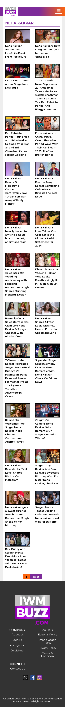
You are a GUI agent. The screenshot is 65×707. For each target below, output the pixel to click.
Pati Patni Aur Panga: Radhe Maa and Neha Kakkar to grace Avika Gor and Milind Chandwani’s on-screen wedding (17, 144)
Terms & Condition (47, 655)
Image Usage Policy (47, 641)
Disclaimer (17, 650)
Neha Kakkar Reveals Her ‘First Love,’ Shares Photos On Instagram (16, 472)
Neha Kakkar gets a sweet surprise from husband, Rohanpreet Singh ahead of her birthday (17, 516)
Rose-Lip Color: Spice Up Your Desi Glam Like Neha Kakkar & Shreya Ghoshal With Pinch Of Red (17, 327)
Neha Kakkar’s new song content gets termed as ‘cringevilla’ (47, 51)
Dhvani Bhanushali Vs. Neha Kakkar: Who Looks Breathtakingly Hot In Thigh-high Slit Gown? (47, 278)
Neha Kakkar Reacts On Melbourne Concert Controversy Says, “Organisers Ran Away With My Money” (16, 191)
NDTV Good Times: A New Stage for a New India (17, 84)
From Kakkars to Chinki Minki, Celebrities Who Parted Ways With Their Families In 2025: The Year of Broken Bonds (46, 144)
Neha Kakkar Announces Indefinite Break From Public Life (15, 51)
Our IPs (17, 639)
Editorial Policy (47, 634)
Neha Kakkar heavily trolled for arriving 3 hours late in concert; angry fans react (16, 235)
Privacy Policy (47, 648)
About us (18, 634)
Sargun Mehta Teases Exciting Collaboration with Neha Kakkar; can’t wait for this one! (47, 514)
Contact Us (17, 668)
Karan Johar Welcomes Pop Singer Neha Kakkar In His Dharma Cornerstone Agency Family (15, 431)
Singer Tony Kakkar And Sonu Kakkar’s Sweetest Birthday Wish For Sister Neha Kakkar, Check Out (47, 474)
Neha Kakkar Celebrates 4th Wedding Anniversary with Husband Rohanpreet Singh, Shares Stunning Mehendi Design (17, 282)
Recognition (17, 645)
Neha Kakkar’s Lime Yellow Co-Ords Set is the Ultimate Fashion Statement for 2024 (46, 236)
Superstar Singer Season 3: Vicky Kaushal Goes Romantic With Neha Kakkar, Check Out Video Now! (46, 371)
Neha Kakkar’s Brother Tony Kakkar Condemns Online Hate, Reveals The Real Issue (47, 187)
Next (36, 576)
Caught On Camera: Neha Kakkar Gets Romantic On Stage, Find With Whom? (46, 429)
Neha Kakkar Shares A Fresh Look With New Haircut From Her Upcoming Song (46, 325)
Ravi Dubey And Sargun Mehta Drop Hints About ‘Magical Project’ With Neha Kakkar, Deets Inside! (17, 558)
